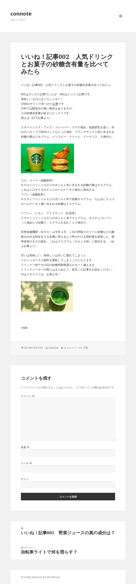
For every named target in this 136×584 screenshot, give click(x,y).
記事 (55, 103)
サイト (25, 479)
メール (26, 463)
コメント (28, 396)
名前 (25, 447)
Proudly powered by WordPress (40, 577)
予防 (85, 347)
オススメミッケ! (73, 347)
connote (21, 13)
